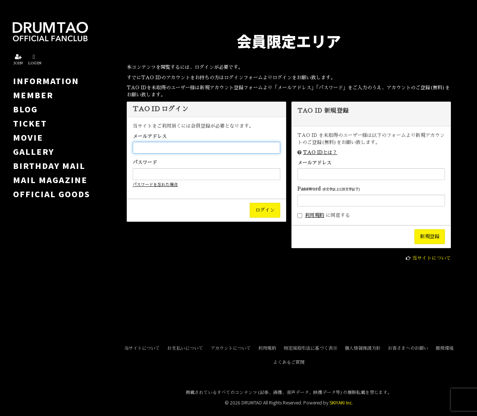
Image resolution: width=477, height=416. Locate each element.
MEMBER (33, 94)
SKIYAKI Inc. (341, 402)
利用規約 (314, 215)
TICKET (30, 123)
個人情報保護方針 (362, 348)
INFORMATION (46, 80)
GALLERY (33, 151)
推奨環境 (445, 348)
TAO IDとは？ (320, 152)
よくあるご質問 (288, 362)
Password (328, 188)
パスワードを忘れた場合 (155, 185)
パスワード (145, 162)
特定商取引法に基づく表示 (310, 348)
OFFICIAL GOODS (51, 193)
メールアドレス (150, 136)
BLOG (25, 109)
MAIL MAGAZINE (50, 179)
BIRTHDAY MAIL (49, 165)
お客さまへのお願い (408, 348)
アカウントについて (231, 348)
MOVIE (28, 137)
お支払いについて (185, 348)
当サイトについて (431, 258)
